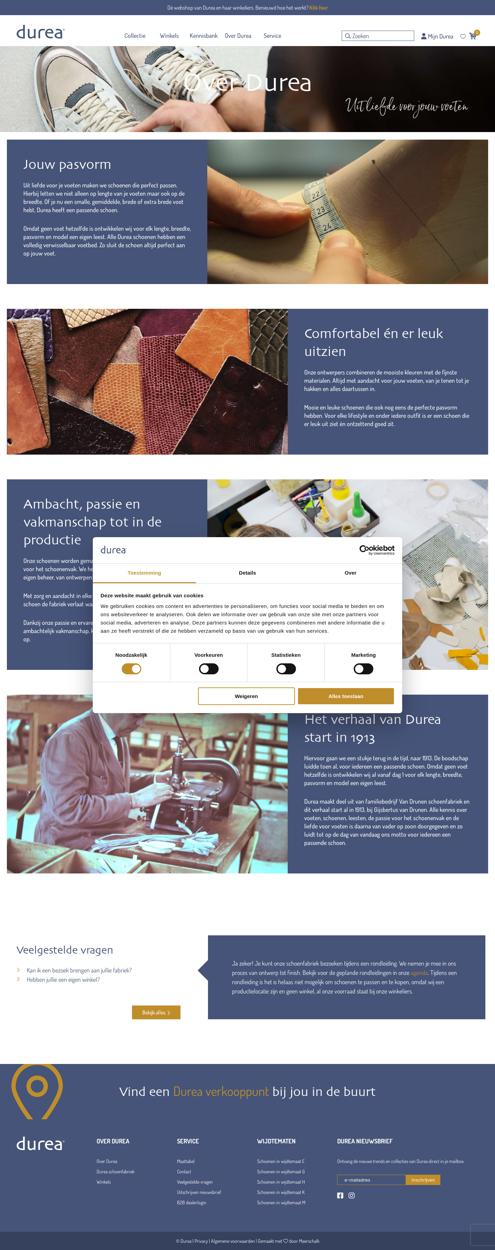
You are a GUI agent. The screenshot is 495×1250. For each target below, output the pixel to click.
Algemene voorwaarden (233, 1241)
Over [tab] (351, 573)
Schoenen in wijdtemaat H (281, 1182)
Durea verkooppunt (221, 1091)
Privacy (201, 1241)
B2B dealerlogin (191, 1202)
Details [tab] (247, 573)
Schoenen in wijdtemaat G (281, 1171)
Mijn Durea (437, 36)
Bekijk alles (156, 1012)
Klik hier (318, 7)
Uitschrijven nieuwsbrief (199, 1192)
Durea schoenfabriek (115, 1171)
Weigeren (246, 696)
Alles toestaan (346, 696)
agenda (419, 972)
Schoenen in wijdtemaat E (281, 1161)
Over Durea (107, 1161)
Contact (184, 1171)
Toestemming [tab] (144, 573)
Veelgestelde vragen (195, 1182)
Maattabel (186, 1161)
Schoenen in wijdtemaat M (281, 1202)
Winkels (104, 1182)
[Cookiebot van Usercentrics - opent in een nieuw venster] (364, 550)
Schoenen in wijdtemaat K (281, 1192)
